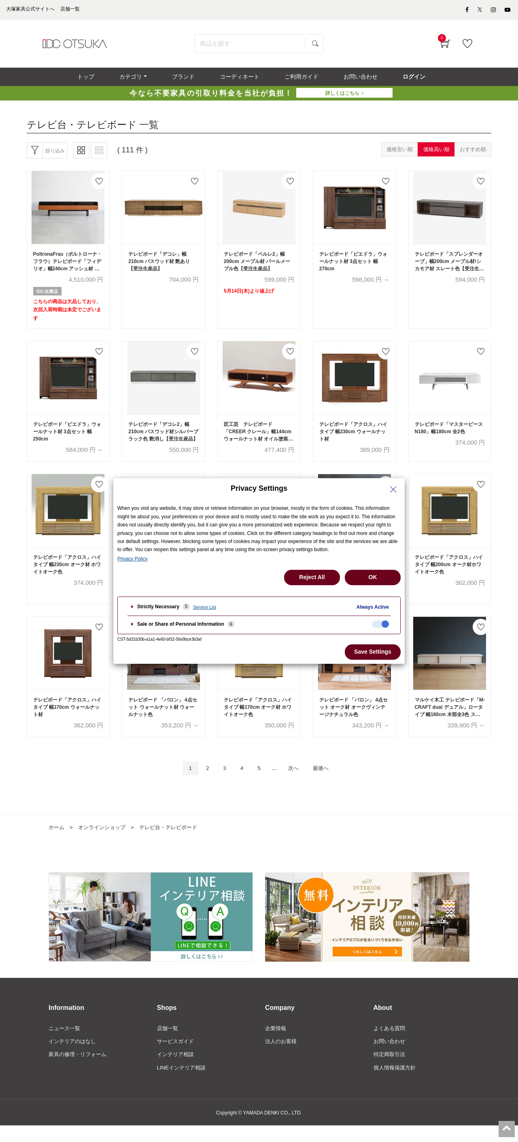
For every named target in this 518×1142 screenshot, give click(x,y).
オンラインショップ (104, 841)
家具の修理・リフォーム (80, 1070)
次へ (297, 781)
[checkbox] (380, 624)
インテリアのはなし (74, 1056)
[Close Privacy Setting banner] (393, 489)
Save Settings (372, 651)
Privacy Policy (132, 559)
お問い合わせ (391, 1056)
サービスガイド (177, 1056)
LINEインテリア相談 (183, 1083)
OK (373, 577)
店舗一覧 (168, 1042)
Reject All (312, 577)
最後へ (327, 781)
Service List (204, 607)
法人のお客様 (282, 1056)
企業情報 (276, 1042)
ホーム (57, 841)
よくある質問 (391, 1042)
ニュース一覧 (66, 1042)
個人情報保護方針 (396, 1083)
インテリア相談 (177, 1070)
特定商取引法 (391, 1070)
